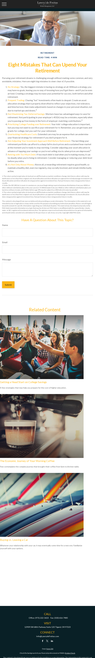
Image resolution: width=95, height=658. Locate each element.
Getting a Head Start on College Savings (23, 382)
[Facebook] (42, 641)
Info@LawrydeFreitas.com (47, 636)
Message (6, 259)
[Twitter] (47, 641)
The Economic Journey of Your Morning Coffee (27, 461)
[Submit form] (8, 284)
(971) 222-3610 (42, 618)
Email (4, 242)
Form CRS (49, 649)
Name (5, 225)
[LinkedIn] (52, 641)
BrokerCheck (70, 653)
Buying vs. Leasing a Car (14, 539)
